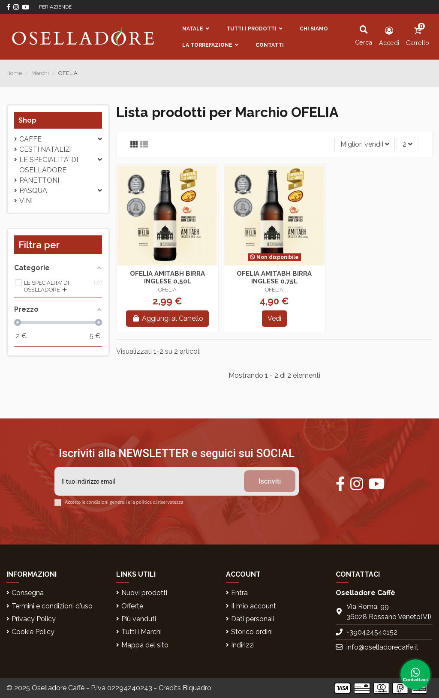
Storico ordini (252, 632)
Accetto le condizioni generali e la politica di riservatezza (124, 502)
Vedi (274, 318)
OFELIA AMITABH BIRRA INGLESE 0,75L (274, 277)
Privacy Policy (34, 619)
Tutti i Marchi (141, 632)
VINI (26, 201)
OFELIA (167, 289)
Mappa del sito (144, 645)
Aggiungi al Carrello (167, 318)
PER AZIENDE (55, 7)
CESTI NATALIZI (45, 149)
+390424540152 (371, 632)
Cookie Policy (33, 632)
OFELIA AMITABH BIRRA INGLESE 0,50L (167, 277)
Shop (27, 120)
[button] (196, 29)
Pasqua (33, 191)
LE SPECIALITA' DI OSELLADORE (48, 165)
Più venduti (138, 619)
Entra (239, 593)
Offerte (132, 606)
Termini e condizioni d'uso (52, 606)
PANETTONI (39, 180)
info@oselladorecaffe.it (382, 647)
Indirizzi (243, 645)
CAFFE (30, 139)
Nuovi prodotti (144, 593)
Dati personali (252, 619)
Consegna (28, 593)
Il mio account (253, 606)
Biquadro (197, 688)
